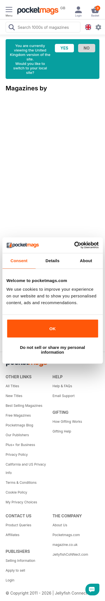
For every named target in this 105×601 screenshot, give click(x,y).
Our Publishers (17, 435)
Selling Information (20, 560)
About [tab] (86, 260)
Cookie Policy (16, 492)
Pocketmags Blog (19, 425)
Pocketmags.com (66, 535)
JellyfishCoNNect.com (70, 554)
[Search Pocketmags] (11, 28)
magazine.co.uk (65, 545)
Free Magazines (18, 415)
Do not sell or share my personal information (52, 350)
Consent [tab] (18, 260)
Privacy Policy (17, 454)
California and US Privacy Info (26, 468)
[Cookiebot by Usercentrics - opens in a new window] (75, 245)
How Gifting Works (67, 421)
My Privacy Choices (21, 502)
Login (10, 580)
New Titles (14, 396)
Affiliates (12, 535)
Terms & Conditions (21, 482)
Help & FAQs (62, 386)
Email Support (64, 396)
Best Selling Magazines (24, 405)
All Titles (12, 386)
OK (52, 328)
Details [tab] (53, 260)
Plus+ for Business (20, 445)
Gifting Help (62, 431)
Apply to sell (15, 570)
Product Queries (18, 525)
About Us (60, 525)
